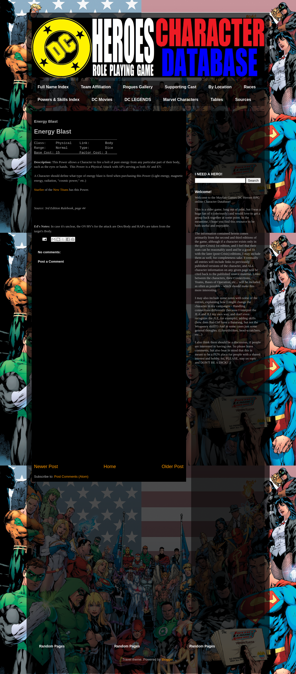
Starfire (39, 190)
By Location (220, 87)
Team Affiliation (96, 87)
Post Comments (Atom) (71, 476)
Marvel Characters (181, 99)
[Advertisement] (109, 421)
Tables (216, 99)
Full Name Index (53, 87)
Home (110, 466)
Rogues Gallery (137, 87)
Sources (243, 99)
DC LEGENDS (138, 99)
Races (250, 87)
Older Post (173, 466)
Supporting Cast (180, 87)
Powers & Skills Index (59, 99)
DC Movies (102, 99)
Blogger (167, 659)
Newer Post (46, 466)
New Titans (60, 190)
